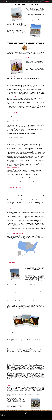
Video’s (33, 1)
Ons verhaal (36, 1)
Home (14, 1)
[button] (25, 230)
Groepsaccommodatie (19, 1)
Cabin (23, 1)
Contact (40, 1)
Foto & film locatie (27, 1)
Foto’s (31, 1)
